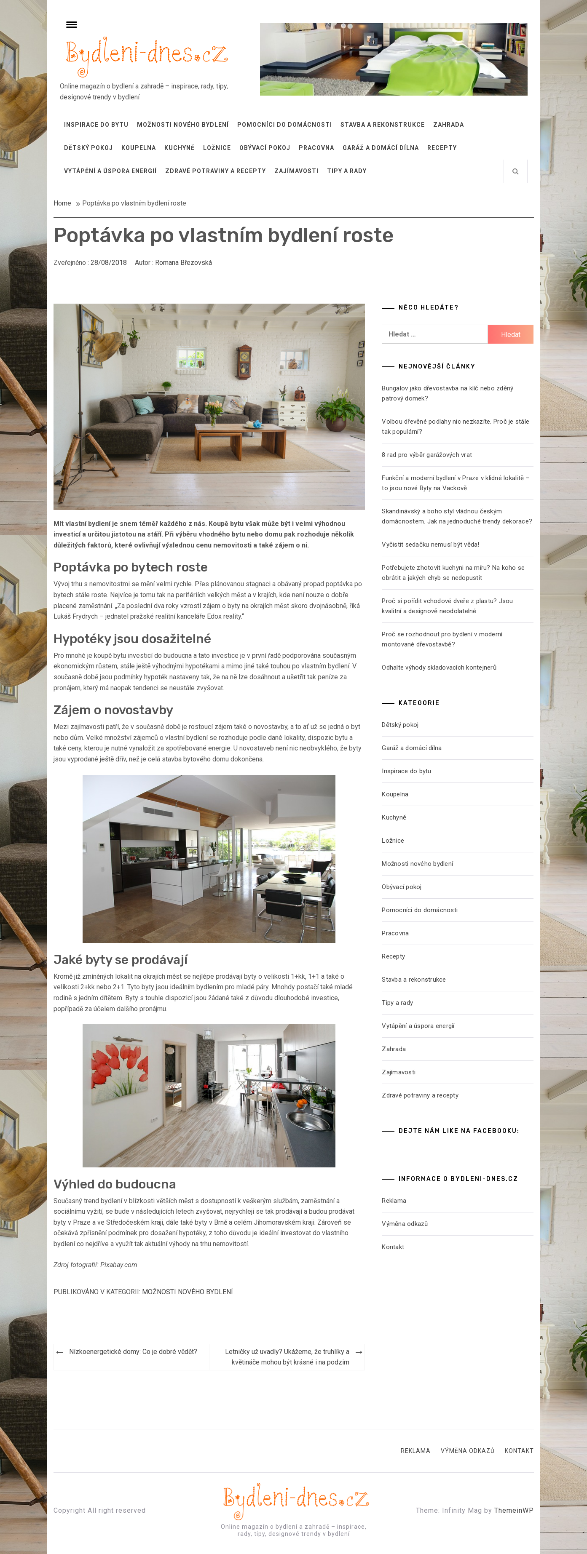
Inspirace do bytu (96, 124)
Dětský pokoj (88, 147)
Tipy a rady (347, 171)
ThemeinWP (514, 1510)
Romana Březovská (183, 263)
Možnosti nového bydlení (183, 124)
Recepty (442, 147)
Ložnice (217, 147)
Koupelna (138, 147)
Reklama (394, 1200)
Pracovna (316, 147)
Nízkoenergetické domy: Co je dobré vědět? (133, 1352)
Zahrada (448, 124)
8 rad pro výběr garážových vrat (427, 455)
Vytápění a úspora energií (110, 171)
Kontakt (393, 1247)
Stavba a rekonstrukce (382, 124)
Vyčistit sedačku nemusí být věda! (430, 544)
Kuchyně (179, 147)
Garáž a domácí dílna (381, 147)
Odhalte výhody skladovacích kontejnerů (439, 667)
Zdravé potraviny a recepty (215, 171)
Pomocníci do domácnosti (284, 124)
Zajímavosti (296, 171)
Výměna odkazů (405, 1224)
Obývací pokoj (264, 147)
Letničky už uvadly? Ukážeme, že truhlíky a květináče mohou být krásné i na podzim (287, 1357)
